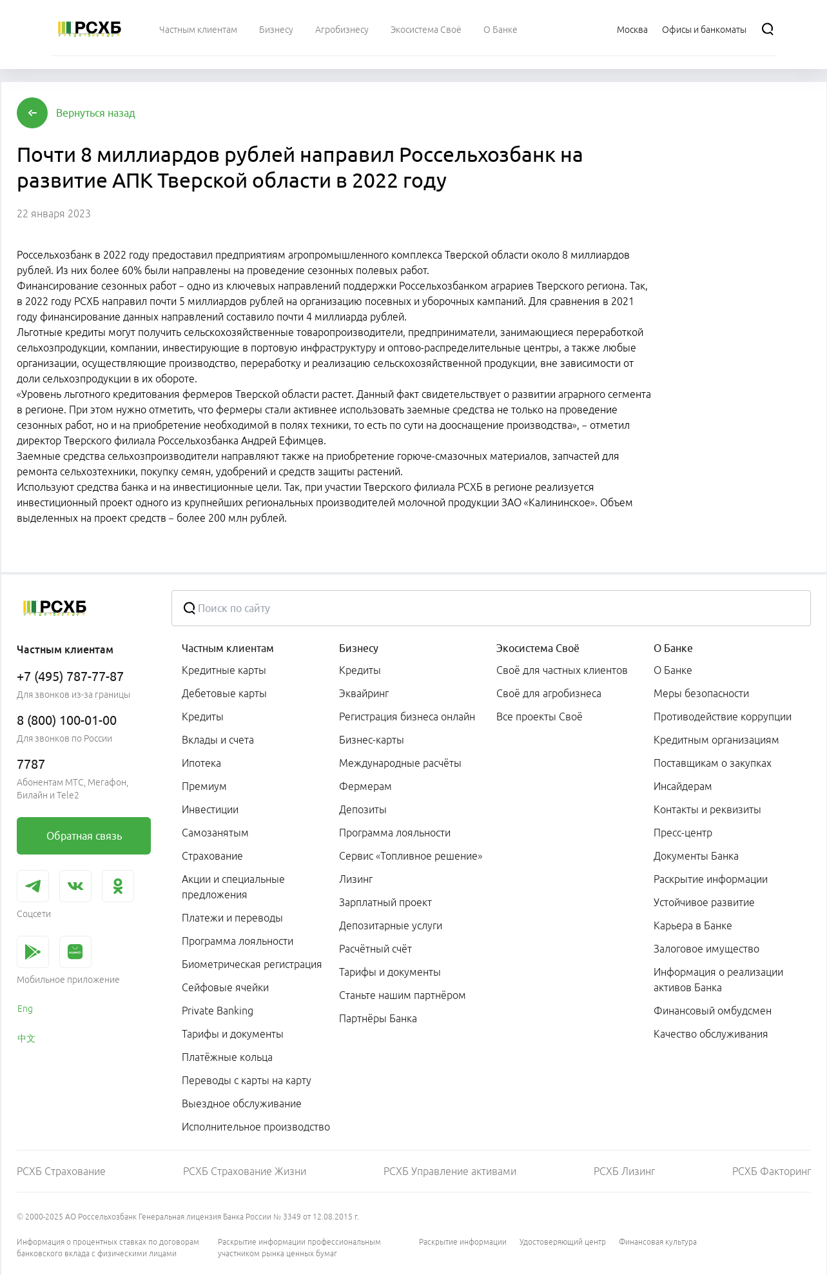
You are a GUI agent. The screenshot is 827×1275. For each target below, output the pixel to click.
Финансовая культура (658, 1242)
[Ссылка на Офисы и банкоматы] (704, 29)
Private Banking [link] (217, 1010)
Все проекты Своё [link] (539, 716)
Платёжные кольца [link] (227, 1057)
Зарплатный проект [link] (385, 902)
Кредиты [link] (203, 716)
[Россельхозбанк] (90, 29)
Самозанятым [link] (215, 832)
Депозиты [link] (363, 809)
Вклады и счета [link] (218, 740)
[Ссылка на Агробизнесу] (342, 29)
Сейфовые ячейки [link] (225, 987)
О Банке (673, 648)
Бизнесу (358, 648)
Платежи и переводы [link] (232, 918)
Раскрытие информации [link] (711, 879)
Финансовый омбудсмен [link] (713, 1010)
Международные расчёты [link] (400, 763)
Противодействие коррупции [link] (723, 716)
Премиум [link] (204, 786)
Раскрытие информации (463, 1242)
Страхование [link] (212, 856)
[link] (84, 836)
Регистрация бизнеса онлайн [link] (407, 716)
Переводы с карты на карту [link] (246, 1080)
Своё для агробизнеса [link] (548, 693)
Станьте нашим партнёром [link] (402, 995)
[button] (95, 112)
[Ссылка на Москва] (632, 29)
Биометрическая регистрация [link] (252, 964)
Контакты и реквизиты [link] (707, 809)
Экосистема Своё (537, 648)
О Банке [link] (673, 670)
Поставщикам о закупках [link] (713, 763)
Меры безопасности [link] (701, 693)
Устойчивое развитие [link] (704, 902)
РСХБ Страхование (61, 1171)
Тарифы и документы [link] (233, 1034)
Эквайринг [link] (364, 693)
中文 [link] (26, 1038)
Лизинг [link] (356, 879)
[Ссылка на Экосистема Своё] (426, 29)
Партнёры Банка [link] (378, 1018)
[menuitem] (198, 29)
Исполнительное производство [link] (256, 1126)
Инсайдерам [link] (683, 786)
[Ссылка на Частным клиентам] (198, 29)
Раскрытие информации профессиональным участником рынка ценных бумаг (299, 1248)
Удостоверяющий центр (563, 1242)
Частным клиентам (228, 648)
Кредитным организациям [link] (716, 740)
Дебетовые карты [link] (224, 693)
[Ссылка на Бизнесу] (276, 29)
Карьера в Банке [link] (693, 925)
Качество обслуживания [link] (711, 1034)
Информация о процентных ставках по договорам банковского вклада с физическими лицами (108, 1248)
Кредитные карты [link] (224, 670)
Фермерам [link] (365, 786)
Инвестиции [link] (210, 809)
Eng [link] (25, 1008)
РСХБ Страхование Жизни (244, 1171)
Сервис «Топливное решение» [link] (410, 856)
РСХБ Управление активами (450, 1171)
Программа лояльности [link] (237, 941)
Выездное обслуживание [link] (242, 1103)
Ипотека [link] (201, 763)
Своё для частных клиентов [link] (562, 670)
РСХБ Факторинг (771, 1171)
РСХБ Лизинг (624, 1171)
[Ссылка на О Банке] (500, 29)
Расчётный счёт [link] (375, 948)
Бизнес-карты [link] (371, 740)
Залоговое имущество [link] (706, 948)
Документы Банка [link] (696, 856)
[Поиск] (767, 29)
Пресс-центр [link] (683, 832)
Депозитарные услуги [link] (390, 925)
